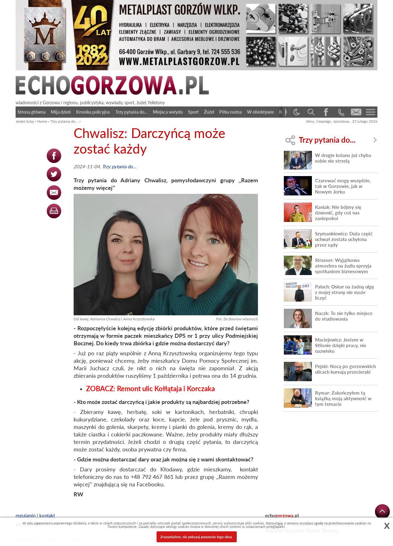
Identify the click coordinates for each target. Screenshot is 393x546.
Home (42, 121)
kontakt (47, 515)
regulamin (26, 515)
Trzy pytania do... (64, 121)
